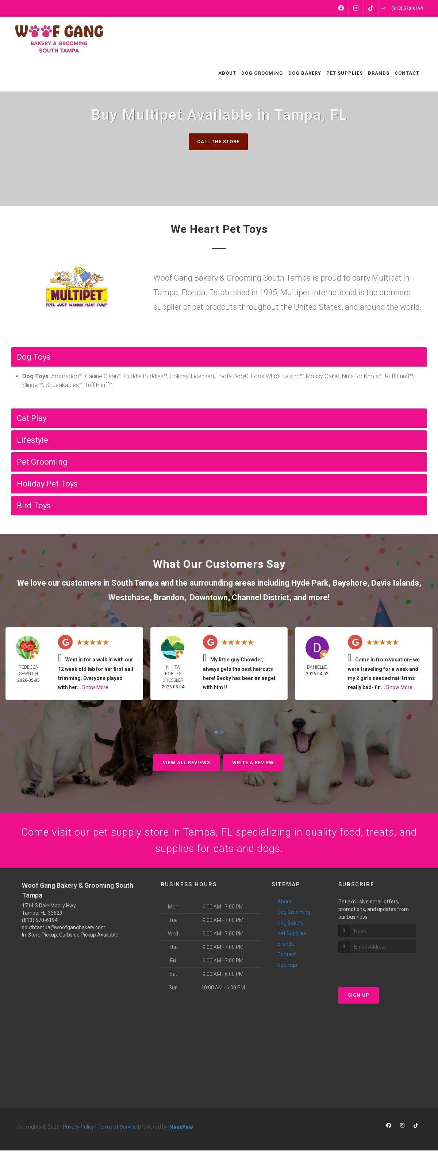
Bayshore (350, 583)
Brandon (169, 597)
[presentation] (377, 969)
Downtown (209, 597)
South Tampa (135, 583)
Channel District (260, 597)
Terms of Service (117, 1129)
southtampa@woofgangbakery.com (63, 930)
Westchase (129, 597)
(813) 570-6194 (40, 923)
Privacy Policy (78, 1129)
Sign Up (358, 997)
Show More (95, 688)
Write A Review (253, 763)
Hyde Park (309, 583)
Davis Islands (395, 583)
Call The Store (218, 141)
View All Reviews (186, 763)
